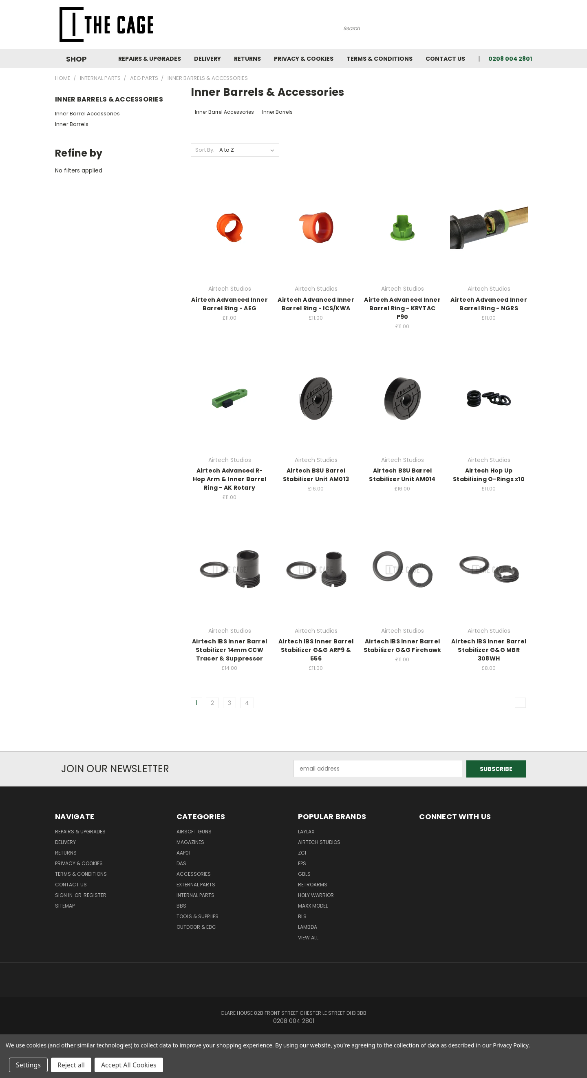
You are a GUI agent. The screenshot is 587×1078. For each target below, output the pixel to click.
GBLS (304, 873)
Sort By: (204, 150)
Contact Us (445, 59)
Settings (28, 1064)
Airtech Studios (319, 841)
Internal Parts (195, 894)
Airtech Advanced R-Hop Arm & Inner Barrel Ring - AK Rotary (230, 479)
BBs (181, 905)
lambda (307, 926)
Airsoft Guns (194, 831)
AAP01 (183, 852)
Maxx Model (313, 905)
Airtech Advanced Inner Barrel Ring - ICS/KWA (316, 304)
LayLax (306, 831)
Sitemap (65, 905)
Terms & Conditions (379, 59)
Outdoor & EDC (196, 926)
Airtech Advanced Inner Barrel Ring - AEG (229, 304)
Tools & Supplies (197, 915)
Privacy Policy (510, 1045)
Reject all (71, 1064)
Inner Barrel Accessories (87, 113)
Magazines (190, 841)
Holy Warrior (316, 894)
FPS (302, 862)
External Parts (196, 884)
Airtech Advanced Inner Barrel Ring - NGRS (488, 304)
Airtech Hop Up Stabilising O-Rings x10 (489, 474)
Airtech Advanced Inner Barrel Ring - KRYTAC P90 (402, 308)
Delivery (207, 59)
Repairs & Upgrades (149, 59)
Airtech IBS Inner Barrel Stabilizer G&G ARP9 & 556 (315, 650)
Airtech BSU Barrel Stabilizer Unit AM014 (402, 474)
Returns (247, 59)
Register (95, 894)
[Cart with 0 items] (530, 26)
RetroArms (312, 884)
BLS (302, 915)
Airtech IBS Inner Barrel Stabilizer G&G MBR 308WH (488, 650)
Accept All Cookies (129, 1064)
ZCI (302, 852)
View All (308, 937)
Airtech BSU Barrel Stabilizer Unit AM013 (316, 474)
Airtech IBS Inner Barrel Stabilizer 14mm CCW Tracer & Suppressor (229, 650)
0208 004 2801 (510, 59)
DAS (181, 862)
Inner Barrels (71, 124)
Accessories (194, 873)
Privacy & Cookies (303, 59)
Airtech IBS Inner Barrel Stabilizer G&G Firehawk (402, 645)
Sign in (64, 894)
